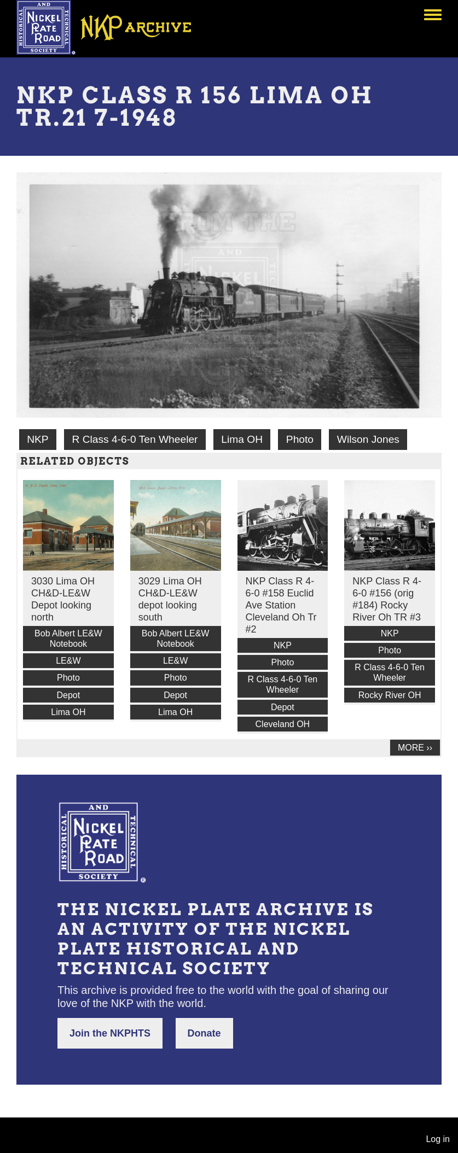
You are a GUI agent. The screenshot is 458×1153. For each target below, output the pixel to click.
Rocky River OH (389, 695)
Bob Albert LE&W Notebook (68, 638)
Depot (68, 695)
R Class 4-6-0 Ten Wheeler (135, 439)
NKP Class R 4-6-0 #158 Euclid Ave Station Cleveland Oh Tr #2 (281, 605)
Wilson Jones (368, 439)
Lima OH (242, 439)
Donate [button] (204, 1033)
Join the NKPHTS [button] (109, 1033)
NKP (37, 439)
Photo (300, 439)
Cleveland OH (283, 724)
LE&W (68, 660)
